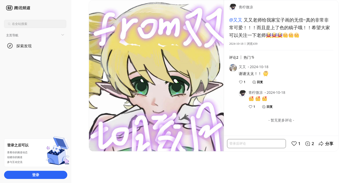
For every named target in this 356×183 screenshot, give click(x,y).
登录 (35, 174)
